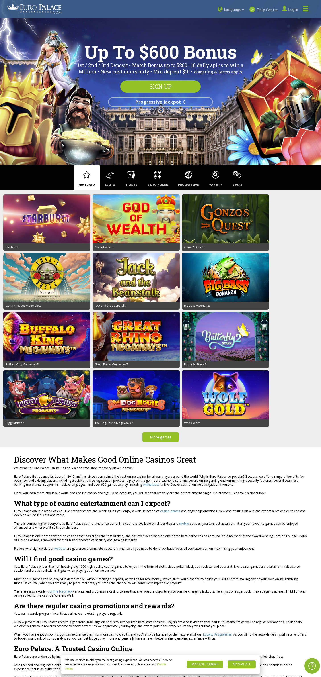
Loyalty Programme (217, 477)
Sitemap (11, 619)
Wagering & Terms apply (218, 72)
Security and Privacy (63, 619)
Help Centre (263, 9)
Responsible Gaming (63, 624)
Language (235, 9)
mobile (184, 366)
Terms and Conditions (65, 609)
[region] (160, 664)
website (60, 391)
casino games (170, 353)
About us (12, 609)
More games (160, 279)
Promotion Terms (62, 614)
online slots (151, 327)
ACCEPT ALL (242, 664)
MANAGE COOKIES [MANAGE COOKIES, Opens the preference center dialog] (204, 664)
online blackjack (60, 434)
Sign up (161, 86)
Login (290, 9)
